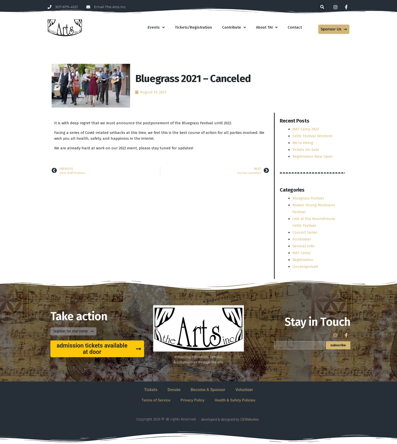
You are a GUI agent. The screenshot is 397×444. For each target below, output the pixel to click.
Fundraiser (301, 239)
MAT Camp (301, 253)
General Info (303, 246)
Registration (302, 259)
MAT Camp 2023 (305, 129)
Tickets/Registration (193, 27)
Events (156, 27)
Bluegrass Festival (308, 198)
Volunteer (244, 389)
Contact (295, 27)
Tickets (150, 389)
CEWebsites (249, 419)
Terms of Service (156, 400)
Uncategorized (305, 266)
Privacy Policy (192, 400)
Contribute (234, 27)
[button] (322, 7)
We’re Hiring (302, 142)
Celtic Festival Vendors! (312, 136)
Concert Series (304, 232)
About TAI (266, 27)
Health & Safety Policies (235, 400)
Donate (174, 389)
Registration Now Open (312, 156)
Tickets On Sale (305, 149)
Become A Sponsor (208, 389)
